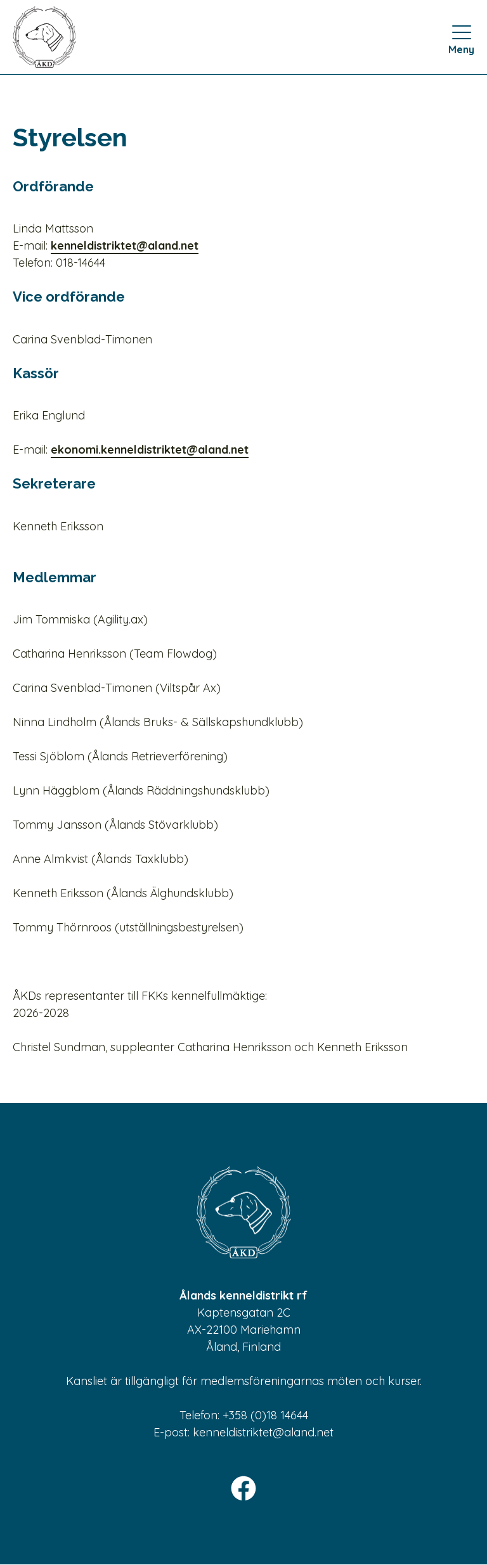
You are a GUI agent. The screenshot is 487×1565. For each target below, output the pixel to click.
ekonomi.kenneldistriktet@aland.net (150, 449)
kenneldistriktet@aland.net (124, 245)
